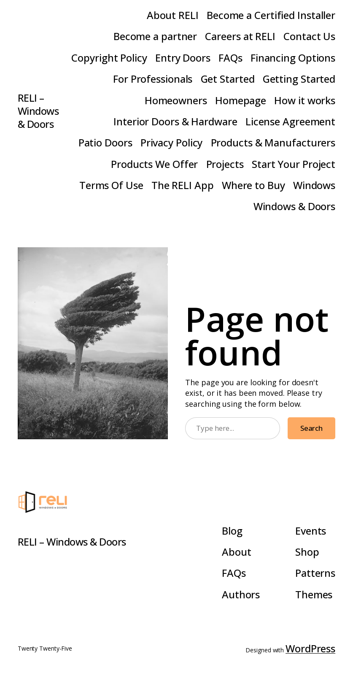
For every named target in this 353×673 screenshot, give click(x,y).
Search (311, 428)
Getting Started (299, 78)
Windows (314, 185)
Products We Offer (154, 163)
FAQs (230, 57)
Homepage (240, 100)
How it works (304, 100)
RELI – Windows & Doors (38, 111)
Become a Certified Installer (271, 15)
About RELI (173, 15)
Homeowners (176, 100)
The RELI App (182, 185)
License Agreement (290, 121)
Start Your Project (293, 163)
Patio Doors (105, 142)
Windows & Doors (294, 206)
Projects (225, 163)
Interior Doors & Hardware (175, 121)
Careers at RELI (240, 36)
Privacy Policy (171, 142)
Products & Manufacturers (273, 142)
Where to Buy (253, 185)
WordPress (310, 648)
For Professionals (152, 78)
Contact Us (309, 36)
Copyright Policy (109, 57)
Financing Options (293, 57)
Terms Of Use (111, 185)
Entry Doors (182, 57)
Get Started (228, 78)
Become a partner (155, 36)
